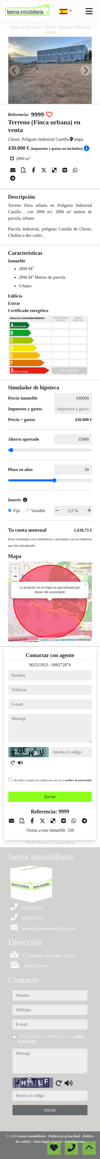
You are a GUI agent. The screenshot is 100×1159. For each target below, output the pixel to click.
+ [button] (15, 569)
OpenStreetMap (64, 639)
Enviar (50, 796)
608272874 (61, 664)
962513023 (38, 664)
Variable (38, 510)
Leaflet (44, 639)
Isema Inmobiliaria (32, 1136)
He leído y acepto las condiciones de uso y (52, 780)
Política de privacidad (65, 1136)
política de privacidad (78, 780)
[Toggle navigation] (89, 11)
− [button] (15, 577)
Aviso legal (41, 1141)
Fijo (16, 510)
